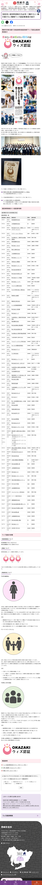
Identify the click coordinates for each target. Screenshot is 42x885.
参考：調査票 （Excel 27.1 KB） (12, 767)
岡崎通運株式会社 (16, 241)
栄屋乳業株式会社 (16, 409)
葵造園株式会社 (15, 321)
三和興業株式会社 (16, 253)
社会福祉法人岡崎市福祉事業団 (19, 333)
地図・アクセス (6, 843)
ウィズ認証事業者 (31, 8)
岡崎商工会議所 (15, 295)
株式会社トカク (15, 472)
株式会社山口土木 (16, 423)
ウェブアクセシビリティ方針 (9, 874)
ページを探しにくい (31, 781)
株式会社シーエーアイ (17, 257)
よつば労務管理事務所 (17, 305)
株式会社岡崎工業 (16, 463)
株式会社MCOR (15, 413)
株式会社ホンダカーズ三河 (18, 427)
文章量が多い (19, 783)
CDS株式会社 (15, 353)
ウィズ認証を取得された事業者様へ (12, 200)
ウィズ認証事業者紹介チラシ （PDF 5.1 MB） (15, 764)
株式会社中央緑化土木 (17, 273)
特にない (7, 781)
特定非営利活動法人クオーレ (18, 480)
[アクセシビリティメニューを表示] (39, 11)
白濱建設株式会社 (16, 516)
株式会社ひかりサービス (17, 435)
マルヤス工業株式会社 (17, 285)
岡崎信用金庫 (15, 383)
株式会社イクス (15, 524)
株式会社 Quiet (16, 245)
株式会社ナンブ (15, 313)
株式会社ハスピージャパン (18, 475)
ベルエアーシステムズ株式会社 (19, 341)
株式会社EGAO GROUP (18, 363)
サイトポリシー (15, 872)
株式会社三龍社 (15, 379)
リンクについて (35, 872)
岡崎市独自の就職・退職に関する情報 (17, 8)
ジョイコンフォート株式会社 (18, 492)
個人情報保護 (25, 872)
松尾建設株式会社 (16, 219)
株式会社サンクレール (17, 265)
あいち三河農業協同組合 (17, 345)
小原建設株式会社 (16, 467)
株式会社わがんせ (16, 393)
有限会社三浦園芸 (16, 261)
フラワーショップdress (17, 233)
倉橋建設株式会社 (16, 500)
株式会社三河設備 (16, 309)
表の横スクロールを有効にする (9, 212)
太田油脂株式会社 (16, 371)
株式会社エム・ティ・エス (17, 359)
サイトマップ (6, 872)
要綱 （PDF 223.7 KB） (10, 770)
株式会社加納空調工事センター (19, 504)
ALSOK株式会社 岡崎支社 (18, 289)
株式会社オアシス (16, 349)
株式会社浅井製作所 (16, 269)
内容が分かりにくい (18, 781)
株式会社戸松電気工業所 (17, 508)
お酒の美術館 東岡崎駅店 (17, 459)
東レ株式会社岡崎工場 (17, 329)
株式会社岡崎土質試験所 (17, 325)
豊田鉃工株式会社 (16, 301)
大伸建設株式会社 (16, 223)
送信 (21, 787)
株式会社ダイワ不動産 (17, 277)
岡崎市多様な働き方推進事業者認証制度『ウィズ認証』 (16, 192)
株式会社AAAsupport (17, 451)
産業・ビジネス (18, 6)
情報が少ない (8, 783)
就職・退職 (25, 6)
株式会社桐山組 (15, 512)
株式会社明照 (15, 405)
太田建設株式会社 (16, 488)
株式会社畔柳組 (15, 419)
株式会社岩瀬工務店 (16, 520)
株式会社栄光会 (15, 455)
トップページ (10, 6)
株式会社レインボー (16, 281)
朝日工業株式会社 (16, 249)
